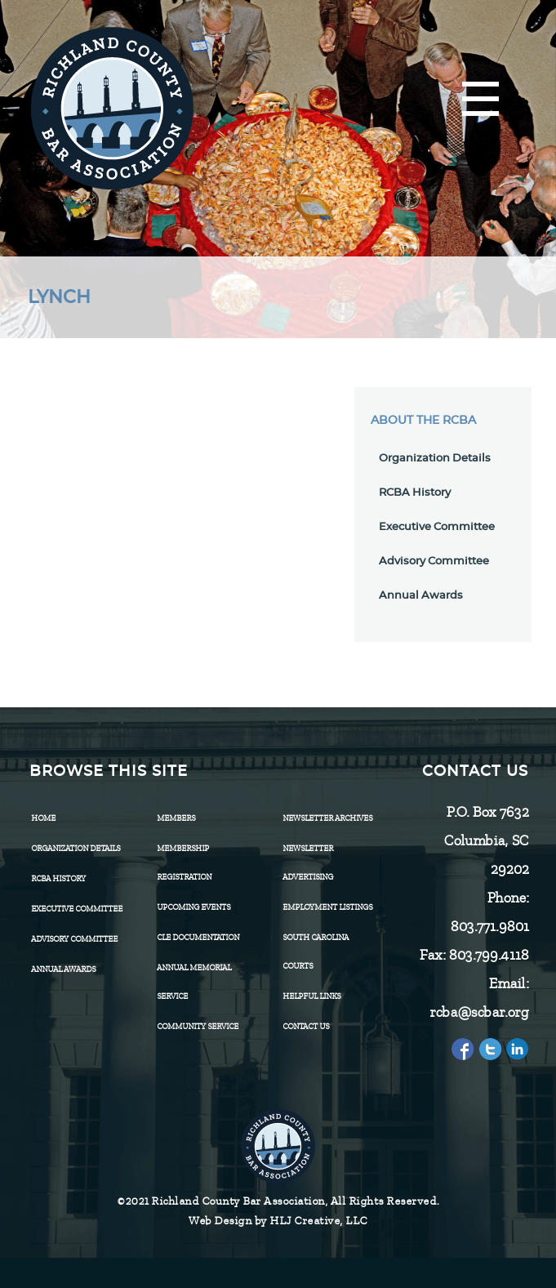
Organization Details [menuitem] (75, 848)
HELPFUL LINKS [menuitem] (311, 996)
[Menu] (480, 100)
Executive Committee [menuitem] (76, 908)
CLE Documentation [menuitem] (198, 937)
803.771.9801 (489, 926)
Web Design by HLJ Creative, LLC (278, 1220)
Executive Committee (437, 527)
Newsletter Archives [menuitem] (327, 817)
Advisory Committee (434, 561)
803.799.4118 (488, 955)
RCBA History (415, 493)
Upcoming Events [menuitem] (193, 906)
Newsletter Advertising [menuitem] (307, 862)
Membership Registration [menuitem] (184, 862)
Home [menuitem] (43, 817)
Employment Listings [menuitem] (327, 906)
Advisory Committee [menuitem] (74, 938)
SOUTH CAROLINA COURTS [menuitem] (315, 951)
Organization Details (435, 458)
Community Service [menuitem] (197, 1026)
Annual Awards (421, 596)
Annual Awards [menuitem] (63, 969)
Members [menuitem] (176, 817)
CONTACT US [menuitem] (305, 1026)
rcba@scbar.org (478, 1012)
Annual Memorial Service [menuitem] (194, 982)
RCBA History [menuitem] (58, 878)
